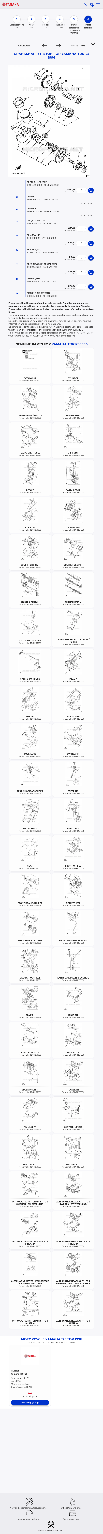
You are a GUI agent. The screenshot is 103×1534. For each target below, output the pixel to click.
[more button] (85, 190)
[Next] (58, 45)
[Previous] (45, 45)
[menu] (98, 4)
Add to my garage (30, 1402)
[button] (93, 43)
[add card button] (91, 190)
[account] (86, 4)
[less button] (78, 190)
